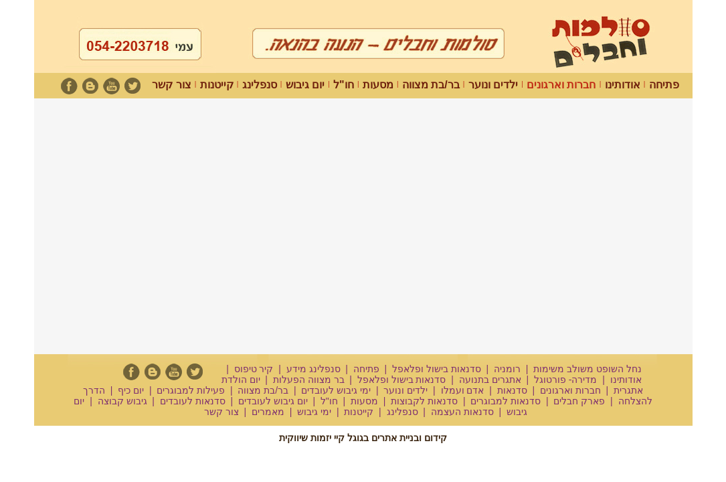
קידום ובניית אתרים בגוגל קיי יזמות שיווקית (362, 437)
